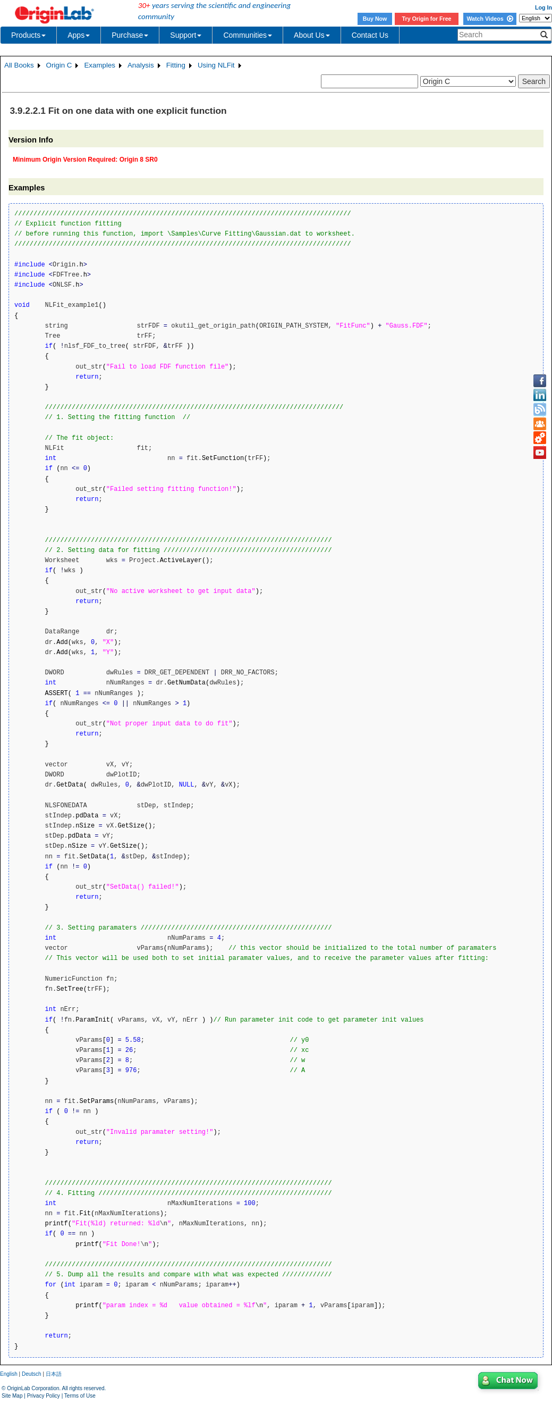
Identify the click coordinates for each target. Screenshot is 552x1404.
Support (185, 35)
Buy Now (375, 18)
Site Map (12, 1396)
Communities (247, 35)
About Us (312, 35)
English (9, 1374)
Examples (99, 65)
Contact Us (370, 35)
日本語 (54, 1374)
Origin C (59, 65)
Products (28, 35)
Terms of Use (80, 1396)
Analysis (141, 65)
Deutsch (31, 1374)
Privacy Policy (43, 1396)
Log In (543, 7)
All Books (19, 65)
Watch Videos (489, 18)
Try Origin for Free (427, 18)
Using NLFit (216, 65)
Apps (78, 35)
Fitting (175, 65)
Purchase (130, 35)
